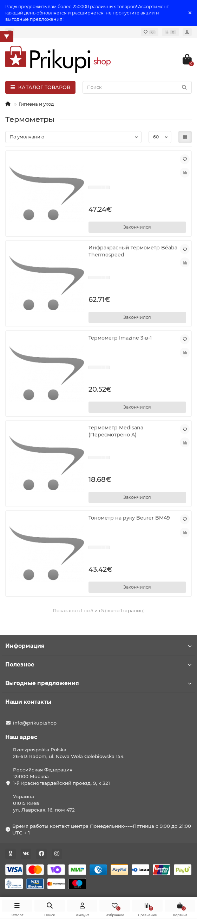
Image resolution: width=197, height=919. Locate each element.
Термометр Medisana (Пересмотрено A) (115, 431)
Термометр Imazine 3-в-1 (120, 338)
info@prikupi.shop (35, 723)
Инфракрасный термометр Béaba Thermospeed (132, 251)
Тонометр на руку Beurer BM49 (129, 518)
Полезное (98, 664)
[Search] (137, 87)
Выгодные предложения (98, 683)
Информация (98, 645)
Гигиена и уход (36, 104)
